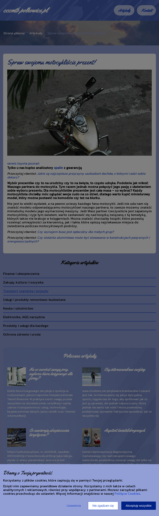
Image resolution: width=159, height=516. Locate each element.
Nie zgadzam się (103, 505)
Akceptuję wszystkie (139, 505)
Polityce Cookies (127, 493)
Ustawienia (74, 505)
